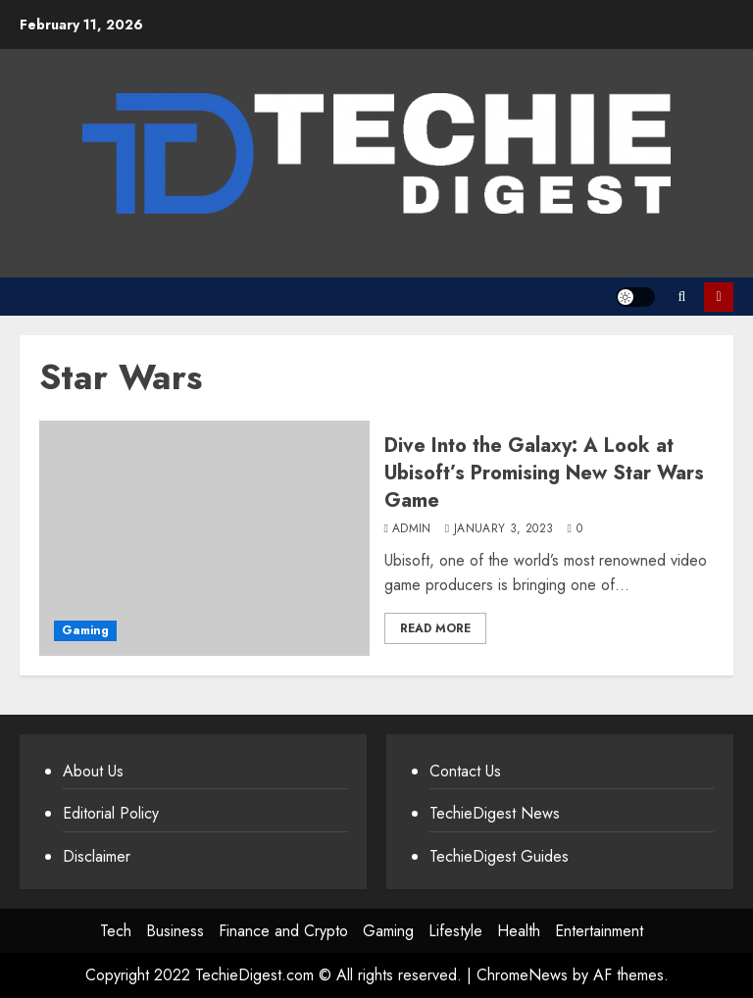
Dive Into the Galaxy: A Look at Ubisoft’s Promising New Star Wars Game (544, 473)
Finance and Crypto (283, 931)
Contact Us (465, 771)
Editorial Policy (111, 813)
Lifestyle (455, 931)
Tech (115, 931)
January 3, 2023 (503, 529)
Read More (435, 628)
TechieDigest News (494, 813)
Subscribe (718, 297)
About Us (93, 771)
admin (411, 529)
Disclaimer (96, 856)
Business (175, 931)
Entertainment (599, 931)
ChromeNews (522, 975)
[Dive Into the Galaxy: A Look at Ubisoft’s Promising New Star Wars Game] (204, 538)
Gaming (85, 630)
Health (518, 931)
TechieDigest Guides (499, 856)
